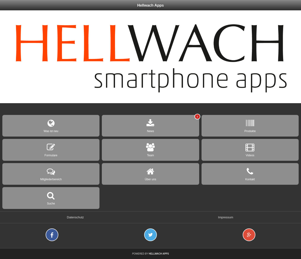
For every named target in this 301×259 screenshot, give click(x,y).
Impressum (225, 217)
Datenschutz (75, 217)
